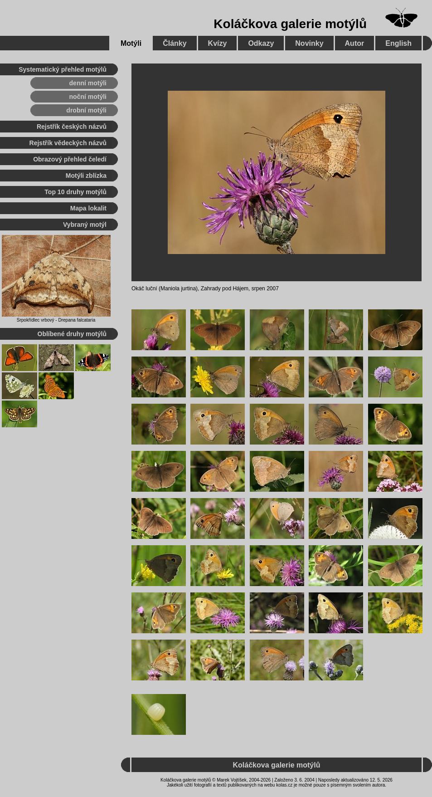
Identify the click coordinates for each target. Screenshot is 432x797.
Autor (354, 43)
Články (174, 43)
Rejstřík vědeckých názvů (68, 143)
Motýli (131, 43)
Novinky (309, 43)
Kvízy (217, 43)
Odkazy (261, 43)
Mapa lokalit (88, 208)
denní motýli (88, 83)
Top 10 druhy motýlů (75, 192)
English (398, 43)
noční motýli (88, 96)
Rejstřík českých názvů (72, 126)
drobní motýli (86, 110)
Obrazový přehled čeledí (70, 159)
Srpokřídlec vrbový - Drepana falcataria (56, 320)
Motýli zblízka (86, 175)
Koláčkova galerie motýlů (290, 24)
